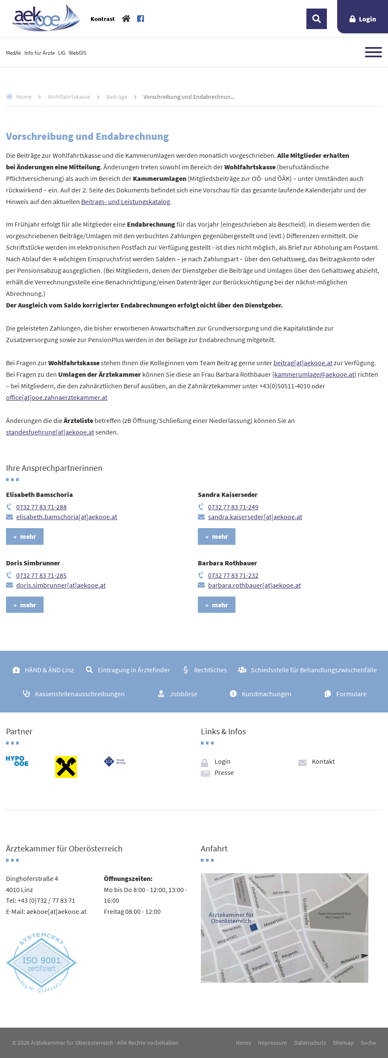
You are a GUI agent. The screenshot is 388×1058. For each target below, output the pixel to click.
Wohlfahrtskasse (69, 96)
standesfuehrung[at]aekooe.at (50, 432)
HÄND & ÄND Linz (49, 669)
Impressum (272, 1042)
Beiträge (116, 96)
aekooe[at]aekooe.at (56, 911)
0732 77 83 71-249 (233, 506)
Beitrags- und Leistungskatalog (125, 201)
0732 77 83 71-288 (41, 506)
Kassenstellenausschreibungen (80, 693)
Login (367, 19)
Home (24, 96)
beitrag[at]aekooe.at (302, 362)
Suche (368, 1042)
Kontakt (323, 761)
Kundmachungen (266, 693)
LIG (61, 52)
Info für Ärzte (39, 52)
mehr (28, 536)
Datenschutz (310, 1042)
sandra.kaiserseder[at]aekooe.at (255, 516)
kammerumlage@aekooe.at (314, 374)
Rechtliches (210, 669)
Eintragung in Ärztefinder (134, 669)
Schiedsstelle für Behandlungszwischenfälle (314, 669)
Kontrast (103, 19)
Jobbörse (183, 693)
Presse (224, 772)
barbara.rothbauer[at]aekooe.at (254, 585)
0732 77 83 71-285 (41, 575)
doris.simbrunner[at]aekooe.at (61, 585)
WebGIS (77, 52)
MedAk (13, 52)
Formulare (351, 693)
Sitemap (343, 1042)
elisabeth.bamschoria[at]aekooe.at (66, 516)
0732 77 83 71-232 (233, 575)
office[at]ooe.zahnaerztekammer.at (56, 397)
